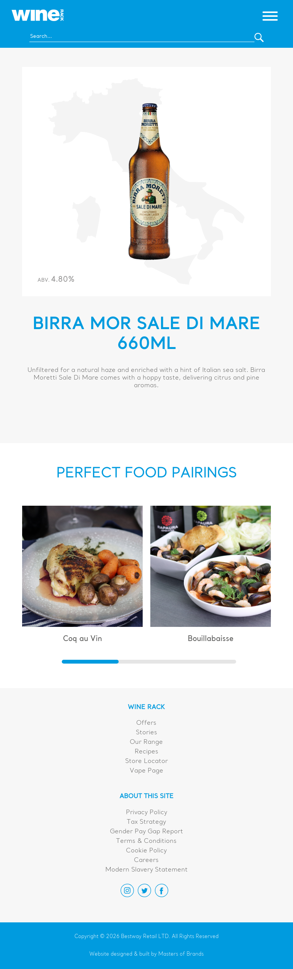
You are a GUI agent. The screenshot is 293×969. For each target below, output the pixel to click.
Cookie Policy (146, 851)
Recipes (146, 752)
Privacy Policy (146, 813)
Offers (146, 723)
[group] (82, 578)
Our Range (146, 742)
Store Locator (146, 761)
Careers (146, 860)
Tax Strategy (146, 822)
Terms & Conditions (146, 841)
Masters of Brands (181, 954)
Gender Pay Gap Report (146, 832)
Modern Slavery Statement (146, 870)
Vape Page (146, 771)
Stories (146, 733)
